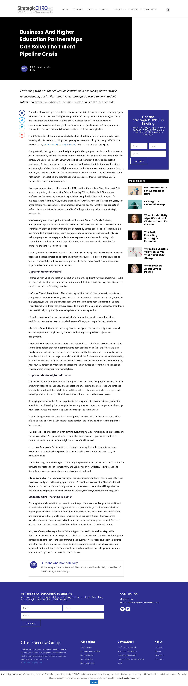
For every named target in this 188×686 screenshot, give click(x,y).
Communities (126, 641)
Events (104, 10)
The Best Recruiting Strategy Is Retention (151, 236)
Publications (87, 641)
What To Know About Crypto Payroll (153, 268)
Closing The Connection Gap (154, 203)
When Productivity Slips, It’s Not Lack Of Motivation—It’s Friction (156, 220)
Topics (91, 10)
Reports (133, 9)
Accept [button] (94, 682)
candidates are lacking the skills (59, 144)
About (158, 641)
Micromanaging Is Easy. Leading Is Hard (155, 190)
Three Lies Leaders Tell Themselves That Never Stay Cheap (156, 253)
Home (65, 9)
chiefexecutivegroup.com (32, 662)
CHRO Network (149, 9)
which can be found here (129, 678)
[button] (168, 10)
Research (119, 10)
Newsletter (77, 9)
